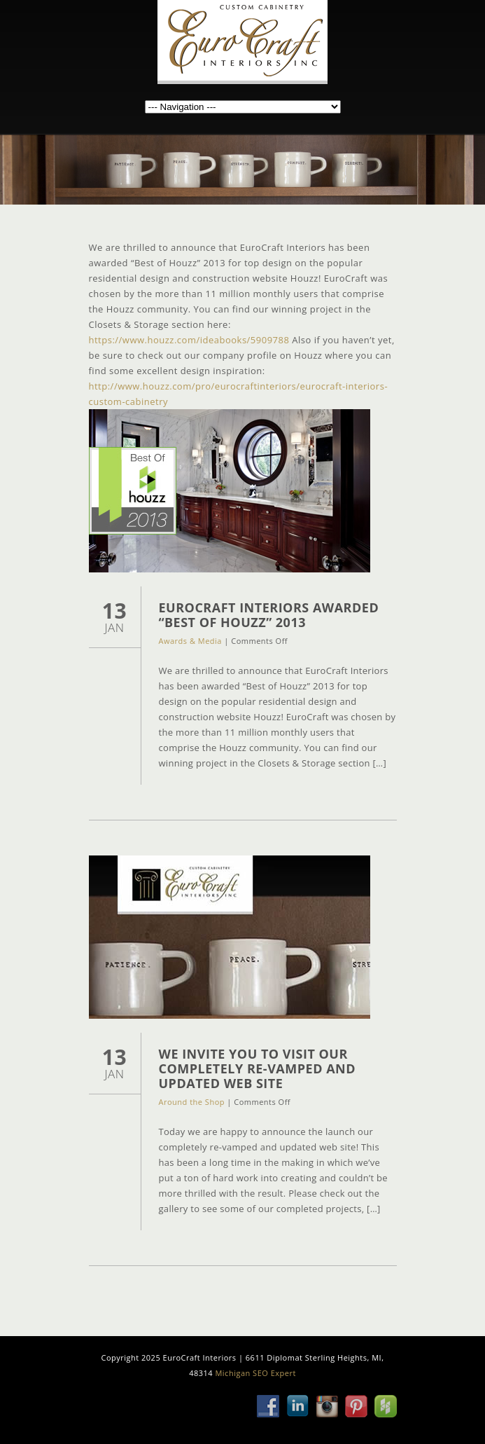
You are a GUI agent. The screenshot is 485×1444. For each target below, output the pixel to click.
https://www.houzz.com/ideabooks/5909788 (189, 340)
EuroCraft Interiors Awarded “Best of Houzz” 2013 (269, 615)
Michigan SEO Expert (255, 1373)
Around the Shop (192, 1101)
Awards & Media (190, 640)
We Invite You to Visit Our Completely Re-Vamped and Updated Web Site (257, 1068)
